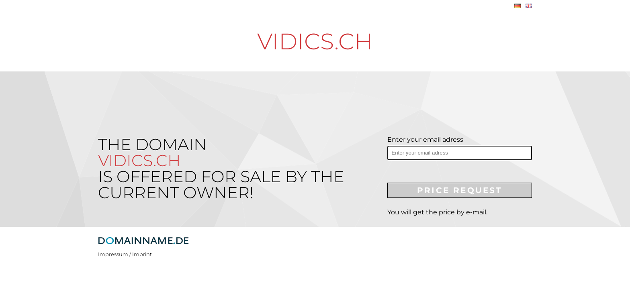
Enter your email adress (425, 139)
